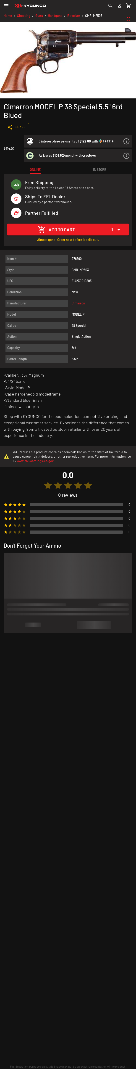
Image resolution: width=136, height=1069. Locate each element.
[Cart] (128, 5)
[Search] (110, 5)
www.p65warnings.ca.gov (35, 461)
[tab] (35, 170)
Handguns (55, 16)
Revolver (73, 16)
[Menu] (6, 5)
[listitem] (78, 141)
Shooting (23, 16)
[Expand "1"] (117, 229)
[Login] (119, 5)
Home (8, 16)
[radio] (48, 485)
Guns (39, 16)
